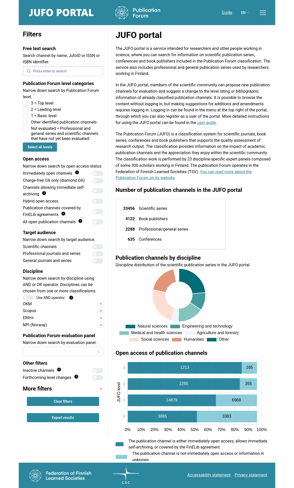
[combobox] (63, 351)
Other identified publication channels (64, 122)
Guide (227, 12)
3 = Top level (42, 103)
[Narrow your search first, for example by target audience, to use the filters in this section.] (101, 389)
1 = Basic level (44, 115)
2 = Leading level (46, 109)
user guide (206, 122)
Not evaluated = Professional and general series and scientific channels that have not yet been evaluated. (64, 133)
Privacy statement (251, 475)
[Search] (63, 71)
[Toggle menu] (263, 12)
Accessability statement (209, 475)
